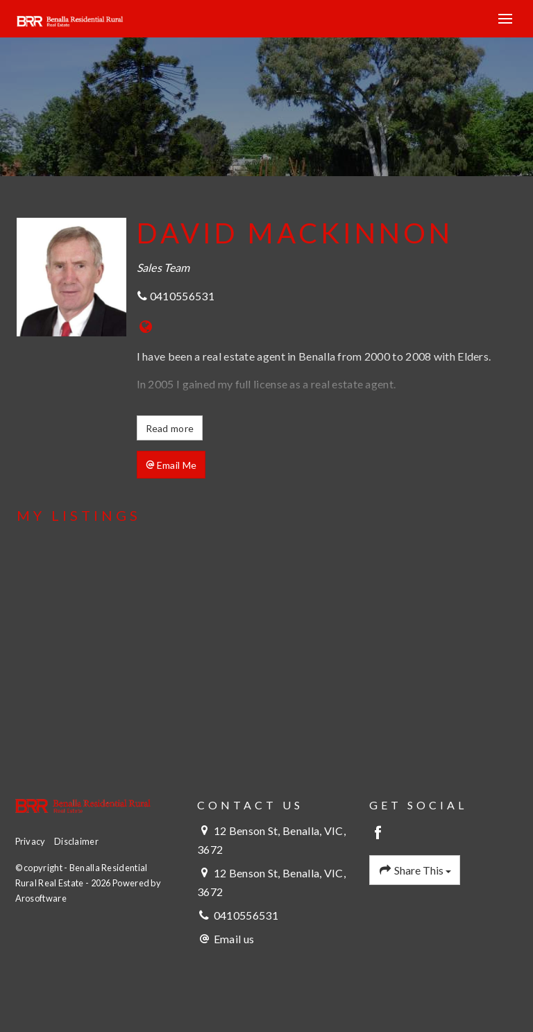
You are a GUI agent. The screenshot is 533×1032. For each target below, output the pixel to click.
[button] (171, 465)
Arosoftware (41, 898)
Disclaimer (76, 841)
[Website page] (146, 327)
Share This (415, 870)
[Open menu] (505, 19)
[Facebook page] (378, 833)
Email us (234, 938)
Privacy (30, 841)
